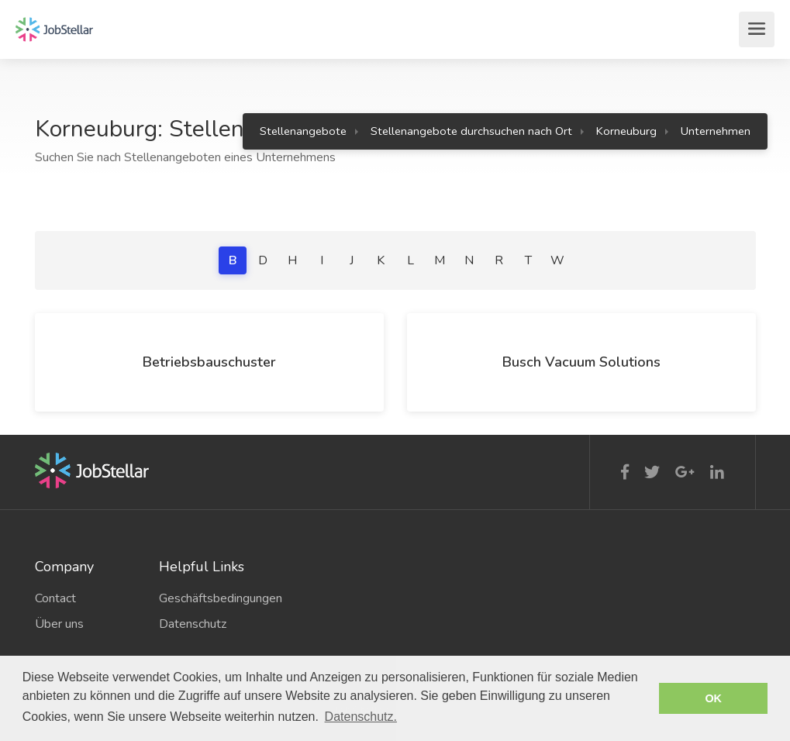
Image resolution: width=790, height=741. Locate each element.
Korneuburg (626, 131)
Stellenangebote (303, 131)
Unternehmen (715, 131)
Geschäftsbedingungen (209, 598)
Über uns (59, 623)
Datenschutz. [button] (361, 716)
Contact (55, 598)
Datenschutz (192, 623)
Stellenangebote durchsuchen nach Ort (471, 131)
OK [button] (713, 698)
